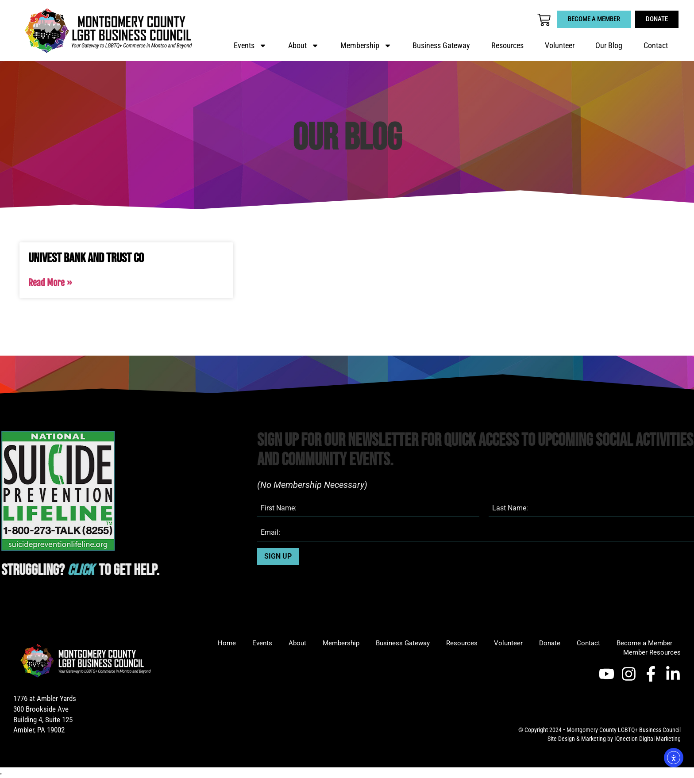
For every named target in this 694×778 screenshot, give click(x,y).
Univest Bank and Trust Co (86, 258)
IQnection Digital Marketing (647, 738)
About (303, 45)
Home (227, 643)
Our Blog (608, 45)
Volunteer (559, 45)
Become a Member (644, 643)
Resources (507, 45)
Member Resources (652, 652)
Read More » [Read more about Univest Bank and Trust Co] (50, 282)
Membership (366, 45)
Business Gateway (441, 45)
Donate (549, 643)
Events (250, 45)
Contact (656, 45)
